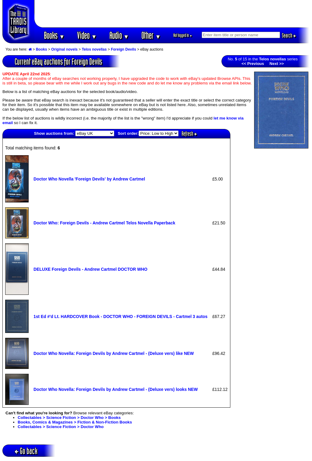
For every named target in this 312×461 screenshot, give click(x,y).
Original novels (64, 49)
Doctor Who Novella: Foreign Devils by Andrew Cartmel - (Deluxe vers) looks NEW (116, 389)
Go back (26, 451)
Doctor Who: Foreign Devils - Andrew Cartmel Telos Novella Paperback (104, 222)
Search (289, 35)
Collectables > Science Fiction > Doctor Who (61, 426)
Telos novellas (94, 49)
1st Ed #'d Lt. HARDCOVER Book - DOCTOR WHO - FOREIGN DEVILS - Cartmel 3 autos (120, 316)
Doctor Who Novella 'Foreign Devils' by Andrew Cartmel (89, 179)
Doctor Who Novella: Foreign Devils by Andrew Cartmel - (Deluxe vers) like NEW (114, 353)
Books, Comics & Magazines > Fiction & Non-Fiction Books (75, 422)
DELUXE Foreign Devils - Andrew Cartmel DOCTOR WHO (90, 269)
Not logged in (183, 35)
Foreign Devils (123, 49)
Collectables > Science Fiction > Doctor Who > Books (69, 417)
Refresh (189, 133)
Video (87, 35)
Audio (119, 35)
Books (54, 35)
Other (151, 35)
